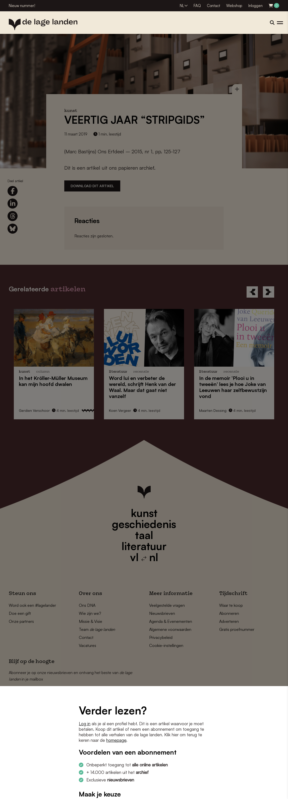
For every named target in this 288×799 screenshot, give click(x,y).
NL (182, 5)
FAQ (197, 5)
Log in (84, 723)
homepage (116, 740)
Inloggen (255, 5)
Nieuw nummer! (22, 5)
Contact (213, 5)
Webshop (234, 5)
